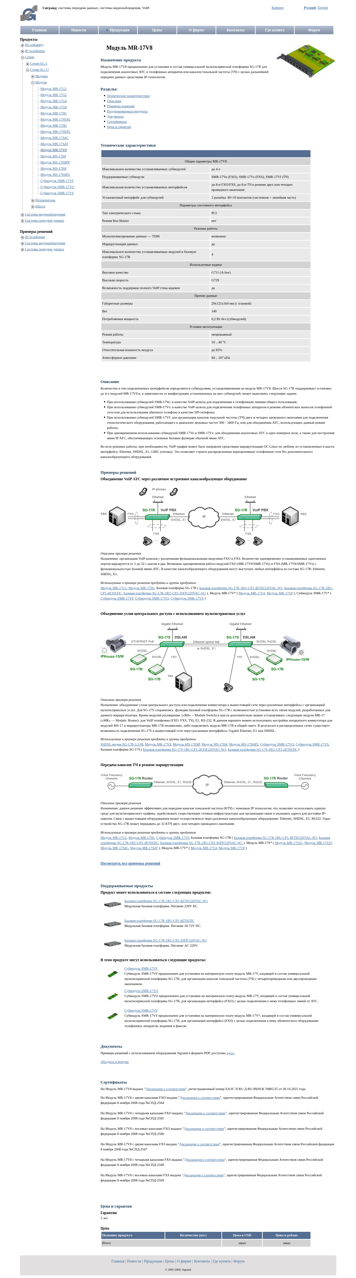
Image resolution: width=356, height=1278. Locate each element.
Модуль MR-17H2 (54, 125)
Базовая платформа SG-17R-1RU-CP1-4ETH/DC (160, 920)
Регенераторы (46, 200)
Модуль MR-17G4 (54, 101)
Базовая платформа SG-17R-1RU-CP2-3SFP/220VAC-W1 (165, 593)
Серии (30, 57)
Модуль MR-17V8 (54, 150)
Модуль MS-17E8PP (55, 162)
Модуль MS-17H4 (53, 168)
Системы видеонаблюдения (45, 214)
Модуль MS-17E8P (186, 744)
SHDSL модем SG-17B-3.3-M (122, 744)
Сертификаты (117, 121)
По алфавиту (34, 45)
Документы (115, 116)
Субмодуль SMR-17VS (57, 193)
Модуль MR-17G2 (54, 95)
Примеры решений (121, 106)
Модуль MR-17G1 (54, 88)
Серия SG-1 (38, 63)
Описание (114, 101)
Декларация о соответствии (165, 1089)
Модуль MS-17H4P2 (55, 174)
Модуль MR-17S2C (289, 843)
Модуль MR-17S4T (54, 144)
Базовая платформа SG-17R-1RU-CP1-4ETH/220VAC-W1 (240, 588)
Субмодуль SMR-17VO (57, 187)
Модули (41, 82)
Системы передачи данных (44, 220)
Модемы (42, 76)
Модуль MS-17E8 (53, 156)
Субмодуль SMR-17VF (57, 180)
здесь (230, 1053)
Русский (310, 7)
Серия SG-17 (39, 69)
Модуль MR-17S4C (55, 138)
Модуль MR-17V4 (252, 593)
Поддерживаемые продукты (127, 111)
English (323, 7)
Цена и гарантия (119, 127)
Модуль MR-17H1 (54, 113)
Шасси (41, 206)
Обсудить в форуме (115, 1062)
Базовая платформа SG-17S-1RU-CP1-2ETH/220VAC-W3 (184, 749)
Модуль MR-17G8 (54, 107)
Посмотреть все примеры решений (130, 863)
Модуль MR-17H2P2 (55, 131)
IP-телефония (35, 51)
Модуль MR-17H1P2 (55, 119)
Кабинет (278, 7)
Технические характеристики (128, 96)
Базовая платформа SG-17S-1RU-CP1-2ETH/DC (263, 749)
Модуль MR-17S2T (318, 843)
